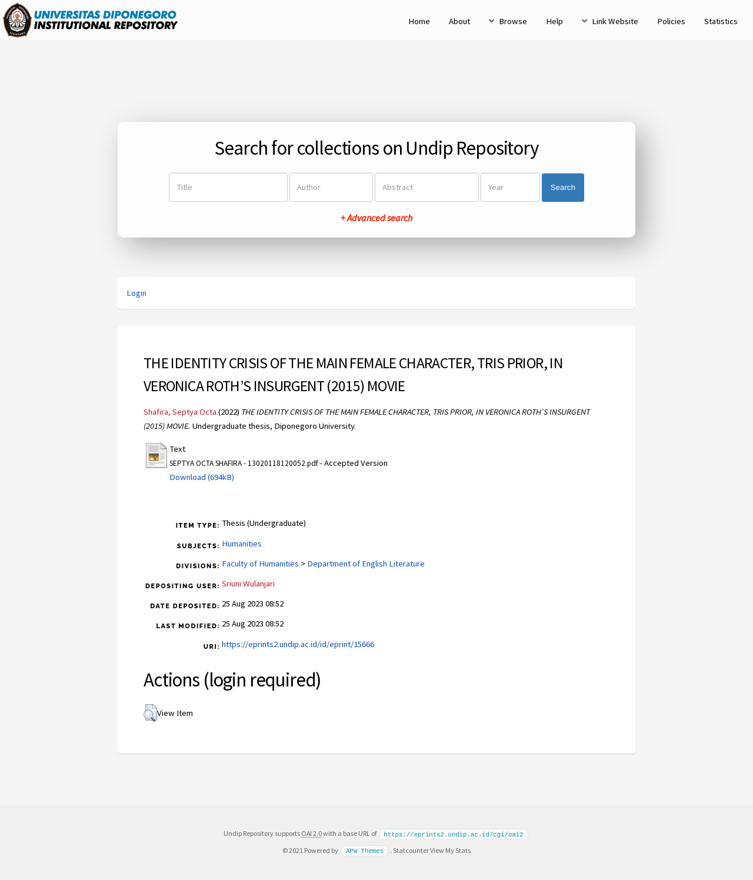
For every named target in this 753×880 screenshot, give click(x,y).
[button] (150, 713)
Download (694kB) (201, 477)
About (459, 21)
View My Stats (450, 849)
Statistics (721, 21)
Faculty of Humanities (260, 563)
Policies (671, 21)
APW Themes (365, 850)
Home (419, 21)
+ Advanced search (376, 218)
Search (563, 187)
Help (554, 21)
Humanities (242, 543)
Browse (513, 21)
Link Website (615, 21)
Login (136, 293)
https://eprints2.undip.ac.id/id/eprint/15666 (298, 644)
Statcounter (411, 849)
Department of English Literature (366, 563)
